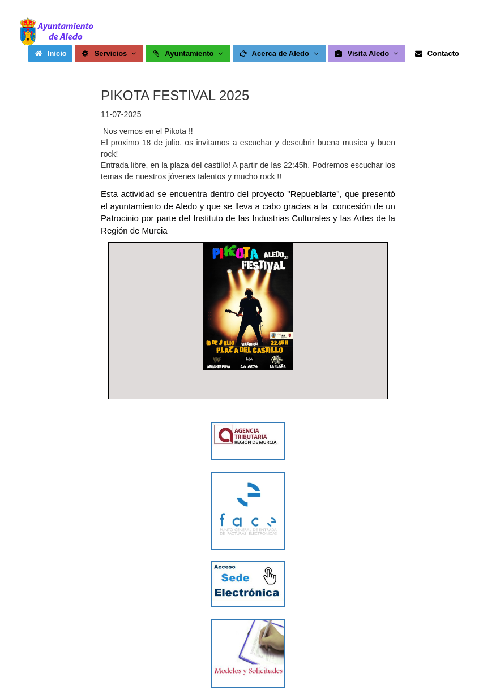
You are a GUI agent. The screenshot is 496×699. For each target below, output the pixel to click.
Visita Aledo (367, 53)
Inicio (50, 53)
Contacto (436, 53)
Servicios (109, 53)
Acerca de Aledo (279, 53)
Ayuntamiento (188, 53)
